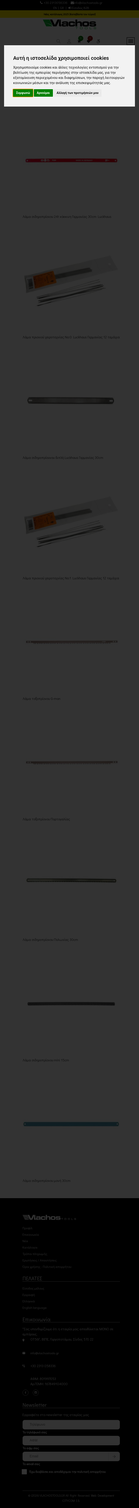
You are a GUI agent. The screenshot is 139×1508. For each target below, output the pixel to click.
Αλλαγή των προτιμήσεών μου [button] (78, 93)
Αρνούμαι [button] (43, 93)
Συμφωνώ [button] (23, 93)
